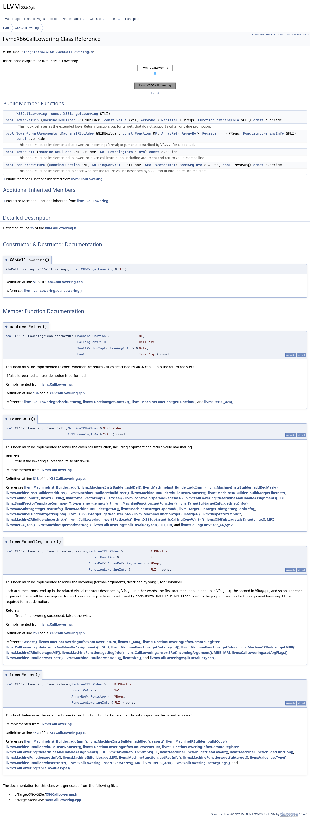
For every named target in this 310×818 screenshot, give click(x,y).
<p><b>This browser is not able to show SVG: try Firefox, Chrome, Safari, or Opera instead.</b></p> (155, 77)
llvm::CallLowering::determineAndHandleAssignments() (231, 498)
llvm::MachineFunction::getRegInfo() (36, 514)
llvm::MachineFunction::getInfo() (209, 647)
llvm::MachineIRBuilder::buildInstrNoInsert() (168, 492)
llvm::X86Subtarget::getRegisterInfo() (101, 514)
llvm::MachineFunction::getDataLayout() (145, 647)
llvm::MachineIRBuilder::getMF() (92, 508)
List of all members (297, 34)
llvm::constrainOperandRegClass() (154, 498)
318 (36, 478)
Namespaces (73, 19)
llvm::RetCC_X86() (218, 402)
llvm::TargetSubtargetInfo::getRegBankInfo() (217, 508)
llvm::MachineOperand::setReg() (63, 524)
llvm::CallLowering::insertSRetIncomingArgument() (168, 652)
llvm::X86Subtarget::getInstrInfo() (34, 508)
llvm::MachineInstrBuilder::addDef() (111, 487)
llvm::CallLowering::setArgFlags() (259, 652)
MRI (270, 519)
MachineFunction (64, 165)
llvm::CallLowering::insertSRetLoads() (100, 519)
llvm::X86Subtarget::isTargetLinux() (235, 519)
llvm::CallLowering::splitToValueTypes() (126, 524)
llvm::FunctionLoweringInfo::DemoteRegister (181, 641)
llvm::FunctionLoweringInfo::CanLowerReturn (77, 641)
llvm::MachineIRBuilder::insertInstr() (37, 519)
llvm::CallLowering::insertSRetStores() (101, 762)
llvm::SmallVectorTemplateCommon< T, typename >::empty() (57, 503)
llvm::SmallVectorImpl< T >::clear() (95, 498)
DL (282, 498)
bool (10, 120)
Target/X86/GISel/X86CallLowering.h (58, 52)
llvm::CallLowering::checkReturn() (52, 402)
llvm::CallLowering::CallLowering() (53, 290)
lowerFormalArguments (36, 133)
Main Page (12, 19)
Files (115, 19)
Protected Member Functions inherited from (55, 200)
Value (121, 120)
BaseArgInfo (191, 165)
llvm (6, 28)
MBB (217, 652)
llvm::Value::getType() (268, 757)
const (56, 113)
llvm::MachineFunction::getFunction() (164, 402)
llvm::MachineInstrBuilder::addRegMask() (242, 487)
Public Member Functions (267, 34)
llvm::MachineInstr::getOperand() (149, 508)
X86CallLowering (27, 28)
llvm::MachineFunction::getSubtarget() (167, 514)
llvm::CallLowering (87, 179)
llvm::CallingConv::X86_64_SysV (207, 524)
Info (141, 152)
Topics (53, 19)
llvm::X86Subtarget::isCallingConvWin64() (169, 519)
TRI (169, 524)
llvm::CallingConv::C (22, 498)
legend (155, 92)
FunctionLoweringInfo (218, 120)
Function (143, 133)
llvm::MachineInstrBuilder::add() (51, 487)
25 (32, 228)
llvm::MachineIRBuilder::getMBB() (267, 647)
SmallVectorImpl (160, 165)
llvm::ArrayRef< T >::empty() (130, 752)
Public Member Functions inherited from (53, 179)
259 (36, 633)
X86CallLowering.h (60, 228)
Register (169, 120)
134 (36, 393)
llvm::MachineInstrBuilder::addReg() (119, 741)
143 (36, 732)
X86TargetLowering (80, 113)
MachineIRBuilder (59, 120)
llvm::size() (132, 658)
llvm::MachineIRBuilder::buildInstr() (98, 492)
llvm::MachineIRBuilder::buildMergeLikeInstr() (247, 492)
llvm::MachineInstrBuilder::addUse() (36, 492)
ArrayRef (149, 120)
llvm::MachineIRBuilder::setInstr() (34, 658)
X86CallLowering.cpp (65, 282)
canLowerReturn (30, 165)
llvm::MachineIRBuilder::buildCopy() (196, 741)
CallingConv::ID (107, 165)
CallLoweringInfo (116, 152)
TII (162, 524)
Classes (97, 19)
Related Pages (34, 19)
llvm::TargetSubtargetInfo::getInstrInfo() (213, 503)
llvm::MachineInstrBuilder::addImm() (174, 487)
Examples (132, 19)
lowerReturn (27, 120)
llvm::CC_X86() (52, 498)
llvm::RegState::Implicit (221, 514)
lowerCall (25, 152)
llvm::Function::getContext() (106, 402)
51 (35, 282)
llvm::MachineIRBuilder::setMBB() (92, 658)
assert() (30, 641)
